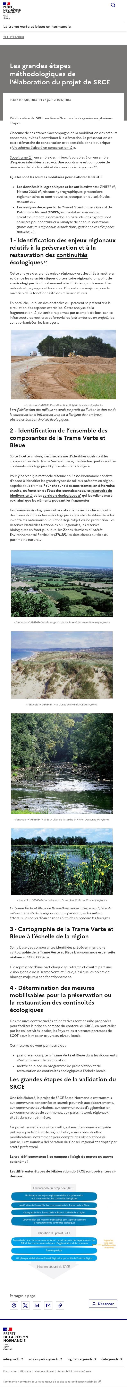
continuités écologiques (28, 466)
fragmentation (21, 312)
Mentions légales (44, 1371)
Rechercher (113, 5)
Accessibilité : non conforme (74, 1371)
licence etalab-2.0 (86, 1382)
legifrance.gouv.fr (80, 1359)
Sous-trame (19, 157)
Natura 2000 (27, 191)
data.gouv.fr (109, 1359)
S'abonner (103, 1303)
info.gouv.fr (11, 1359)
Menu (121, 5)
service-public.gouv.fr (44, 1359)
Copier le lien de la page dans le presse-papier (60, 1305)
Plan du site (10, 1371)
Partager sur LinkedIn (37, 1305)
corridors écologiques (76, 167)
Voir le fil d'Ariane (13, 37)
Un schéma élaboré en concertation (40, 147)
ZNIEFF (105, 186)
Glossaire (25, 1371)
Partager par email (48, 1305)
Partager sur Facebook (14, 1305)
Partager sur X (25, 1305)
